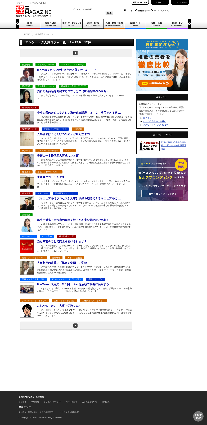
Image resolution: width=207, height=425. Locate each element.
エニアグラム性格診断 (69, 412)
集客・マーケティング (71, 24)
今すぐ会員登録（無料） (154, 121)
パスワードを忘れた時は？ (155, 125)
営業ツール (43, 193)
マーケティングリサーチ (72, 65)
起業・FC (177, 24)
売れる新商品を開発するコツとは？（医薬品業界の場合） (73, 91)
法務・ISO (156, 24)
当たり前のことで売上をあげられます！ (62, 241)
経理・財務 (93, 24)
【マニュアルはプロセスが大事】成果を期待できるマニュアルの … (79, 198)
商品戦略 (26, 65)
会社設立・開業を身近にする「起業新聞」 (37, 412)
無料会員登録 (144, 11)
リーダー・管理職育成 (48, 150)
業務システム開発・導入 (33, 279)
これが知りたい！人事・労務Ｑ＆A (60, 305)
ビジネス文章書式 (180, 2)
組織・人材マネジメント (49, 172)
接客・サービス (95, 279)
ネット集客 (47, 236)
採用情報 (106, 402)
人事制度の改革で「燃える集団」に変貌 (62, 262)
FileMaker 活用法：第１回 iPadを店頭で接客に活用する (73, 284)
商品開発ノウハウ (46, 65)
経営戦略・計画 (29, 108)
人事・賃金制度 (75, 258)
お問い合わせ (71, 402)
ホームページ (28, 236)
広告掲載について (89, 402)
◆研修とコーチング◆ (51, 177)
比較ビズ (160, 2)
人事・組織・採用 (114, 24)
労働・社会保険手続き (64, 301)
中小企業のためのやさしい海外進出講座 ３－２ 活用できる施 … (79, 112)
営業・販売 (50, 24)
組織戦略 (78, 129)
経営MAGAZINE (140, 2)
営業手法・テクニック (65, 193)
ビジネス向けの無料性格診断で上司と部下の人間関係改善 (173, 145)
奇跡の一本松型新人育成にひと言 (58, 155)
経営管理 (26, 193)
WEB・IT (135, 24)
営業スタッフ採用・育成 (55, 129)
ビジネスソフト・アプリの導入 (66, 279)
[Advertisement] (76, 359)
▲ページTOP (198, 416)
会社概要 (22, 402)
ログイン (130, 11)
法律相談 (26, 215)
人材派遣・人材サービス (93, 301)
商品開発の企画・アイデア (73, 86)
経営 (29, 24)
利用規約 (35, 402)
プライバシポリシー (52, 402)
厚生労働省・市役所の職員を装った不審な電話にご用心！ (73, 219)
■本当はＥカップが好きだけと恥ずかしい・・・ (67, 69)
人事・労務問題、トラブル (34, 301)
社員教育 (26, 150)
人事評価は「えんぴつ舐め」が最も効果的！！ (66, 134)
